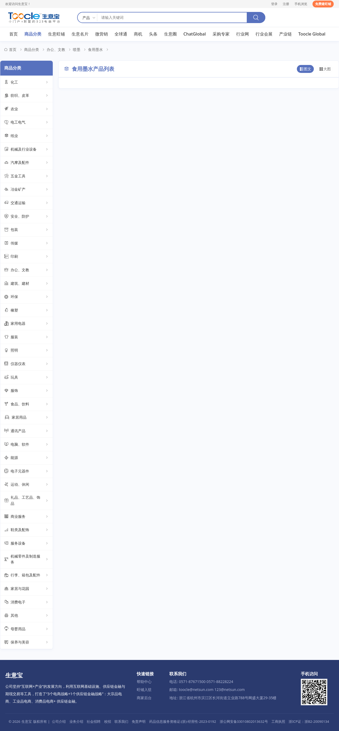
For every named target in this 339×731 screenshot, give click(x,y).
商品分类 (32, 34)
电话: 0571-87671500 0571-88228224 (201, 681)
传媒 (26, 243)
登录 (274, 4)
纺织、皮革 (26, 95)
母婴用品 (26, 629)
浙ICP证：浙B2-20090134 (309, 721)
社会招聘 (93, 721)
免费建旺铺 (323, 4)
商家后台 (144, 697)
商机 (138, 34)
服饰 (26, 390)
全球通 (121, 34)
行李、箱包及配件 (26, 575)
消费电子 (26, 602)
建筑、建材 (26, 283)
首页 (13, 34)
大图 (325, 69)
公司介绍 (59, 721)
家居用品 (26, 417)
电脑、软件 (26, 444)
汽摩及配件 (26, 162)
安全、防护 (26, 216)
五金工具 (26, 176)
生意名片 (80, 34)
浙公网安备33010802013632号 (244, 721)
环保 (26, 297)
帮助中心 (144, 681)
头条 (153, 34)
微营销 (101, 34)
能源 (26, 457)
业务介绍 (76, 721)
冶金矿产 (26, 189)
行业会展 (264, 34)
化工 (26, 82)
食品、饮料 (26, 404)
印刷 (26, 256)
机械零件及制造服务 (26, 559)
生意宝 (26, 721)
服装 (26, 337)
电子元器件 (26, 471)
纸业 (26, 136)
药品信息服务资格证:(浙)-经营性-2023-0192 (182, 721)
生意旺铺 (56, 34)
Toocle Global (311, 34)
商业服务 (26, 516)
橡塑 (26, 310)
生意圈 (170, 34)
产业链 (285, 34)
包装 (26, 229)
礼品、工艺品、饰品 (26, 500)
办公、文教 (56, 49)
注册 (286, 4)
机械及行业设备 (26, 149)
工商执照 (278, 721)
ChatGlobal (194, 34)
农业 (26, 109)
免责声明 (139, 721)
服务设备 (26, 543)
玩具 (26, 377)
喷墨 (76, 49)
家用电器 (26, 323)
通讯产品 (26, 431)
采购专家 (221, 34)
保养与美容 (26, 642)
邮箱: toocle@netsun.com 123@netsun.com (207, 689)
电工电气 (26, 122)
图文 (305, 69)
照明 (26, 350)
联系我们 (121, 721)
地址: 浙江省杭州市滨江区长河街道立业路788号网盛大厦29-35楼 (222, 697)
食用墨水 (95, 49)
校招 (107, 721)
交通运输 (26, 203)
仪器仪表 (26, 364)
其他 (26, 615)
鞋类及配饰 (26, 530)
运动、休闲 (26, 484)
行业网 (242, 34)
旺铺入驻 (144, 689)
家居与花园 (26, 588)
